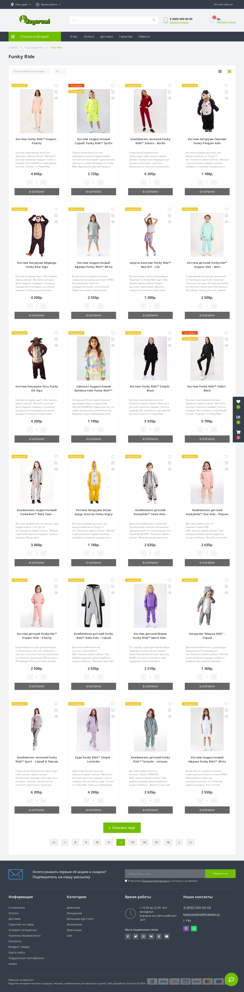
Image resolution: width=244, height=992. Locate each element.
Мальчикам (74, 924)
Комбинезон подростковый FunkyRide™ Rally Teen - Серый (37, 514)
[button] (48, 4)
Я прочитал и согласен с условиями (162, 880)
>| (190, 842)
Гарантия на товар (21, 924)
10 (97, 842)
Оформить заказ (226, 22)
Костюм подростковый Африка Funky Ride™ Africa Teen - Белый (207, 761)
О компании (17, 907)
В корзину (36, 192)
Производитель (34, 47)
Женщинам (74, 913)
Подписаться (220, 873)
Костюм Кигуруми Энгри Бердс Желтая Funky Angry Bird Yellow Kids (94, 514)
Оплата (89, 36)
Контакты (15, 941)
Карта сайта (17, 952)
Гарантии (125, 36)
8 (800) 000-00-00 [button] (197, 907)
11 (109, 842)
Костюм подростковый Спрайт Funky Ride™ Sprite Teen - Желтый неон (93, 143)
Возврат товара (19, 947)
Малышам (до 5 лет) (80, 919)
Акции (13, 963)
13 (132, 842)
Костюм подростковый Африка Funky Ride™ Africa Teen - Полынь (94, 267)
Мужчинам (74, 930)
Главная (13, 47)
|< (53, 842)
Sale (69, 935)
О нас (74, 36)
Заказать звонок (179, 22)
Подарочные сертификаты (26, 958)
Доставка (106, 36)
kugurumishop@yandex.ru (201, 914)
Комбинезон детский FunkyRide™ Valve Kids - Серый (150, 514)
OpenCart (28, 980)
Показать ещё (122, 828)
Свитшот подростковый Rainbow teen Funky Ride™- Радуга (94, 390)
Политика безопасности (155, 880)
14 (144, 842)
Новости (144, 36)
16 (168, 842)
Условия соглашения (22, 930)
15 (156, 842)
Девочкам (73, 907)
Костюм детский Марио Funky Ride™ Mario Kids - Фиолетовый (150, 638)
